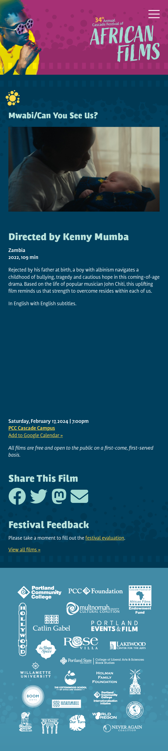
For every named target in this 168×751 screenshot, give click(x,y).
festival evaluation (104, 538)
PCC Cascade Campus (31, 428)
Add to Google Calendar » (35, 436)
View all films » (24, 550)
